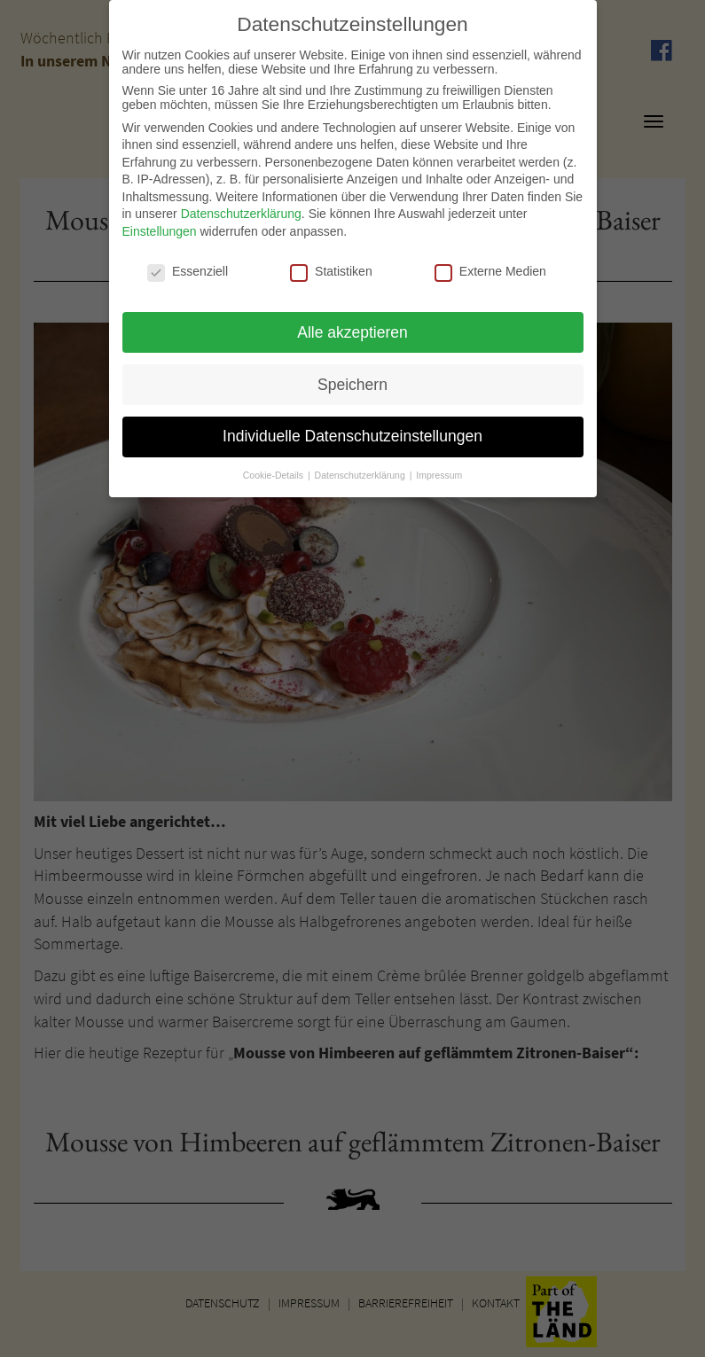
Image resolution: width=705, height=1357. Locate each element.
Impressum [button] (439, 467)
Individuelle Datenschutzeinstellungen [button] (352, 428)
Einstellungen (159, 223)
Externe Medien (490, 263)
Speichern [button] (352, 376)
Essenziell (187, 263)
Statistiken (331, 263)
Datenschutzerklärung (241, 206)
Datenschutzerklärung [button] (361, 467)
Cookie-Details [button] (274, 467)
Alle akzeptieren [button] (352, 323)
